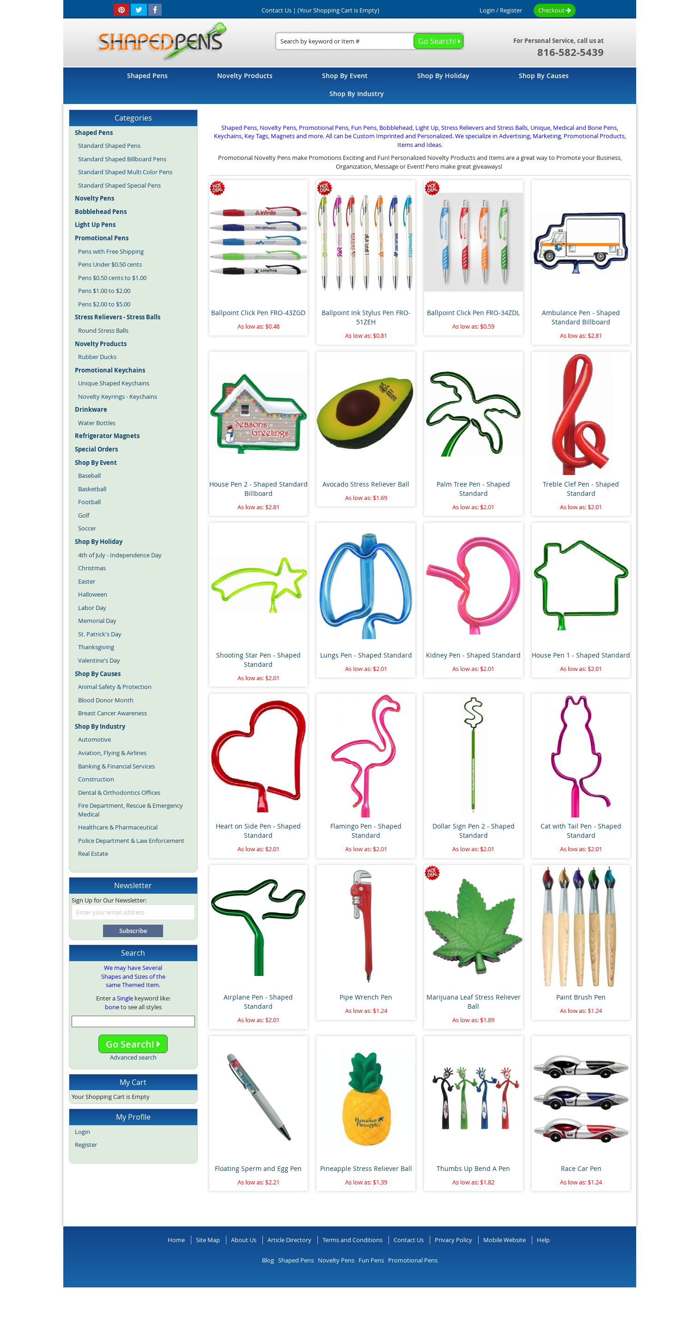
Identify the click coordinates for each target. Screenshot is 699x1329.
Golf (83, 515)
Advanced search (133, 1057)
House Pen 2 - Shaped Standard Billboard (258, 489)
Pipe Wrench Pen (366, 997)
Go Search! (133, 1044)
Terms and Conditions (352, 1240)
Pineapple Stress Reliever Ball (366, 1168)
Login (487, 10)
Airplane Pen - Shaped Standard (258, 1002)
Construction (96, 779)
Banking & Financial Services (116, 766)
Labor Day (92, 608)
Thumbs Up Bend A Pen (473, 1168)
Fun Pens (371, 1260)
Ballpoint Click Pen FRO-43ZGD (258, 312)
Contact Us (409, 1240)
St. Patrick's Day (100, 634)
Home (176, 1240)
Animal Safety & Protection (115, 687)
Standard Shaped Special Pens (119, 185)
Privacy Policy (453, 1240)
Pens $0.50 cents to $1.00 (112, 278)
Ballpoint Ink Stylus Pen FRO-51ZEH (366, 317)
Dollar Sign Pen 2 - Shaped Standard (473, 831)
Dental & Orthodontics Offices (119, 792)
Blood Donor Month (106, 700)
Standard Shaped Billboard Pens (122, 159)
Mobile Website (504, 1240)
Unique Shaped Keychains (113, 383)
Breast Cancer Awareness (112, 713)
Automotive (94, 739)
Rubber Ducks (97, 357)
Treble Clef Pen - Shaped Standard (581, 489)
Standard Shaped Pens (109, 145)
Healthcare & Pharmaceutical (118, 827)
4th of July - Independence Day (120, 555)
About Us (243, 1240)
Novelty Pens (336, 1260)
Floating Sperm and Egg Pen (258, 1168)
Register (511, 10)
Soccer (87, 528)
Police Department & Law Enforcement (131, 840)
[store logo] (159, 42)
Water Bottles (96, 423)
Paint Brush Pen (581, 997)
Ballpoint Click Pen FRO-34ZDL (473, 312)
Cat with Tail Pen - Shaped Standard (581, 831)
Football (89, 502)
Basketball (92, 489)
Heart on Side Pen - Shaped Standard (258, 831)
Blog (268, 1260)
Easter (86, 581)
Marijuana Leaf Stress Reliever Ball (473, 1002)
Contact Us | (278, 10)
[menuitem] (147, 75)
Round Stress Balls (103, 330)
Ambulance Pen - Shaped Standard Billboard (581, 317)
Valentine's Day (99, 660)
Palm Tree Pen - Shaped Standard (473, 489)
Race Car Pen (581, 1168)
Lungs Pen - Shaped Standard (366, 655)
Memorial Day (97, 620)
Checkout (554, 10)
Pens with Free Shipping (111, 251)
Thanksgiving (96, 647)
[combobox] (369, 41)
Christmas (92, 568)
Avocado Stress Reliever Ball (365, 484)
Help (543, 1240)
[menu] (349, 85)
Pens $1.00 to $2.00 (104, 291)
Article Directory (289, 1240)
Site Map (208, 1240)
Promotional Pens (413, 1260)
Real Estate (93, 853)
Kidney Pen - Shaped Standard (473, 655)
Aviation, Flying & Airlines (112, 753)
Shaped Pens (296, 1260)
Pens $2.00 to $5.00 (104, 304)
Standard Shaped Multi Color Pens (125, 172)
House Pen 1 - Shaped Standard (581, 655)
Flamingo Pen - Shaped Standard (365, 831)
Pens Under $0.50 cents (110, 264)
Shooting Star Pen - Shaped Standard (258, 660)
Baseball (89, 475)
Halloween (92, 594)
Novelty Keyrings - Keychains (117, 396)
